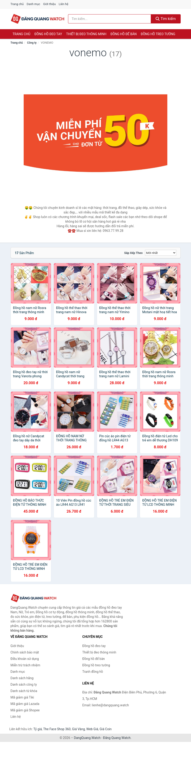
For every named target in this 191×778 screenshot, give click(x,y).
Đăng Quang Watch (117, 738)
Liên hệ (63, 4)
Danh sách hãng (22, 678)
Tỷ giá (37, 729)
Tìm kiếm (166, 19)
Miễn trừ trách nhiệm (25, 665)
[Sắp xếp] (160, 253)
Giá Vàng (78, 729)
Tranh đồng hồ (92, 671)
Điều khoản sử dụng (25, 659)
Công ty (32, 42)
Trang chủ (17, 4)
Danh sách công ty (24, 684)
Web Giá (92, 729)
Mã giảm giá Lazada (25, 704)
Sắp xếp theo (133, 253)
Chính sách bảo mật (25, 652)
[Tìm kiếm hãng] (109, 18)
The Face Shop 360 (57, 729)
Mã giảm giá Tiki (22, 697)
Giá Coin (105, 729)
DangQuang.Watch (87, 738)
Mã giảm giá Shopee (25, 710)
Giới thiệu (49, 4)
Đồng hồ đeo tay (48, 34)
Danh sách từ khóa (24, 691)
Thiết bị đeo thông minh (86, 34)
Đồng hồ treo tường (158, 34)
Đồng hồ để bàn (124, 34)
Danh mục (33, 4)
